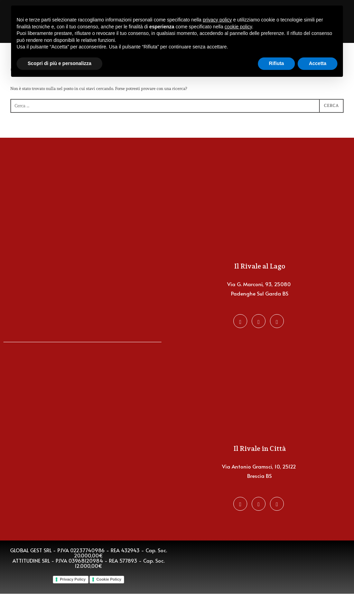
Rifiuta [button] (276, 63)
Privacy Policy (73, 594)
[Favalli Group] (277, 336)
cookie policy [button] (238, 26)
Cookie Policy (108, 594)
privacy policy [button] (217, 19)
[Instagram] (259, 336)
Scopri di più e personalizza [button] (59, 63)
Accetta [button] (317, 63)
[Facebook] (240, 336)
